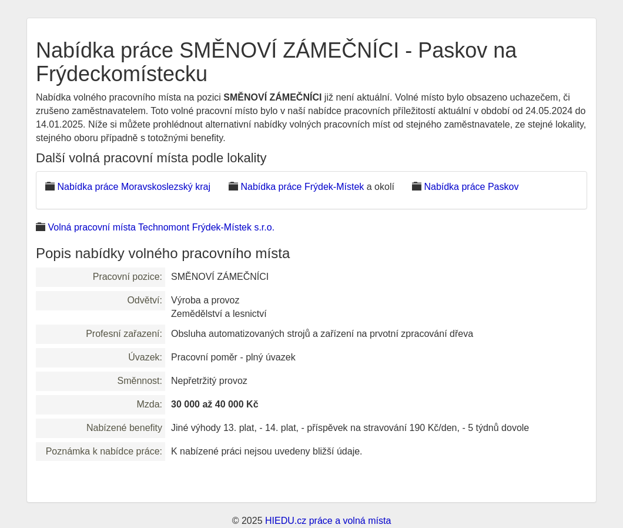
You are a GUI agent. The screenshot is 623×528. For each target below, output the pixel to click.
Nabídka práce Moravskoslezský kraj (133, 187)
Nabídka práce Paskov (471, 187)
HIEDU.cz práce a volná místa (328, 521)
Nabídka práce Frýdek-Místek (302, 187)
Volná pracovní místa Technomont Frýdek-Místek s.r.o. (161, 227)
